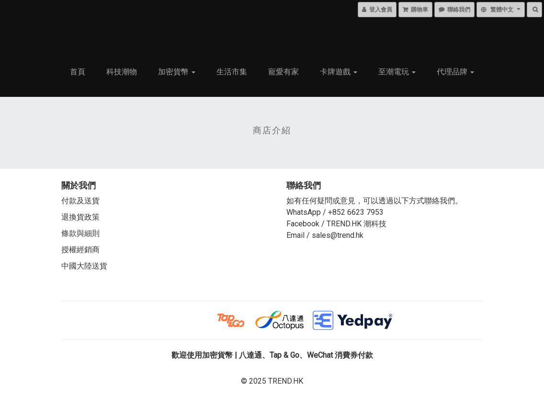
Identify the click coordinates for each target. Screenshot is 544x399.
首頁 (77, 71)
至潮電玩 (397, 71)
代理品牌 (455, 71)
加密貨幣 (176, 71)
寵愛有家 (283, 71)
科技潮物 (121, 71)
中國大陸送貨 (84, 265)
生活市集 (231, 71)
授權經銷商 (80, 249)
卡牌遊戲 (338, 71)
